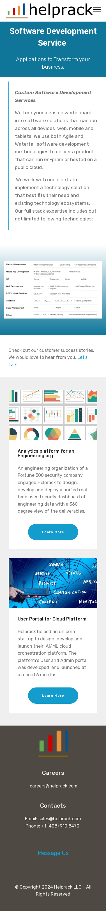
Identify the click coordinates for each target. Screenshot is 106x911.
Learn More (53, 532)
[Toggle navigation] (97, 9)
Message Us (53, 853)
